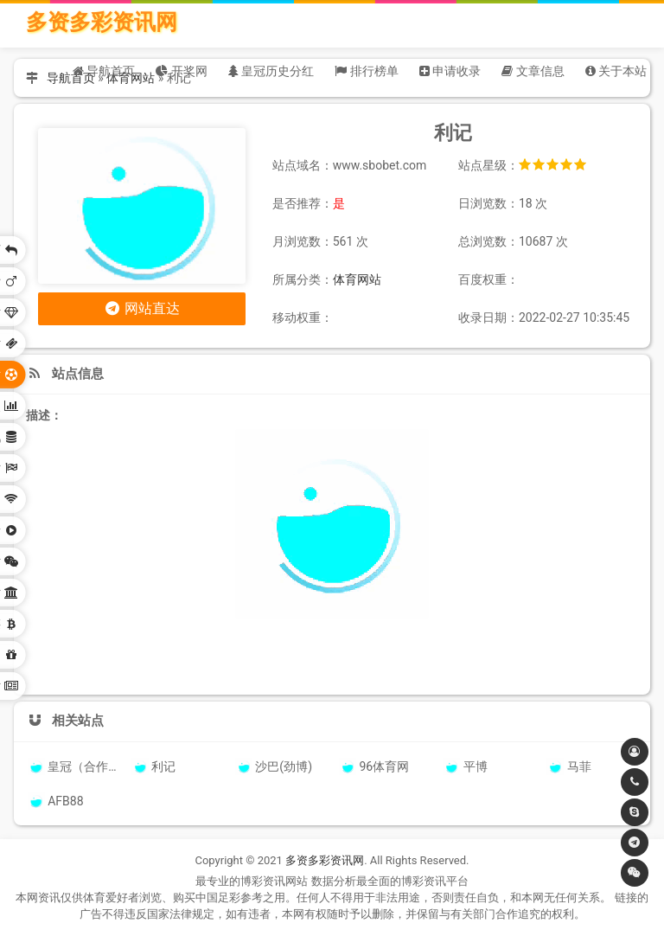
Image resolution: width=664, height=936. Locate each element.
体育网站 (357, 279)
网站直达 (141, 308)
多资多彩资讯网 (101, 22)
